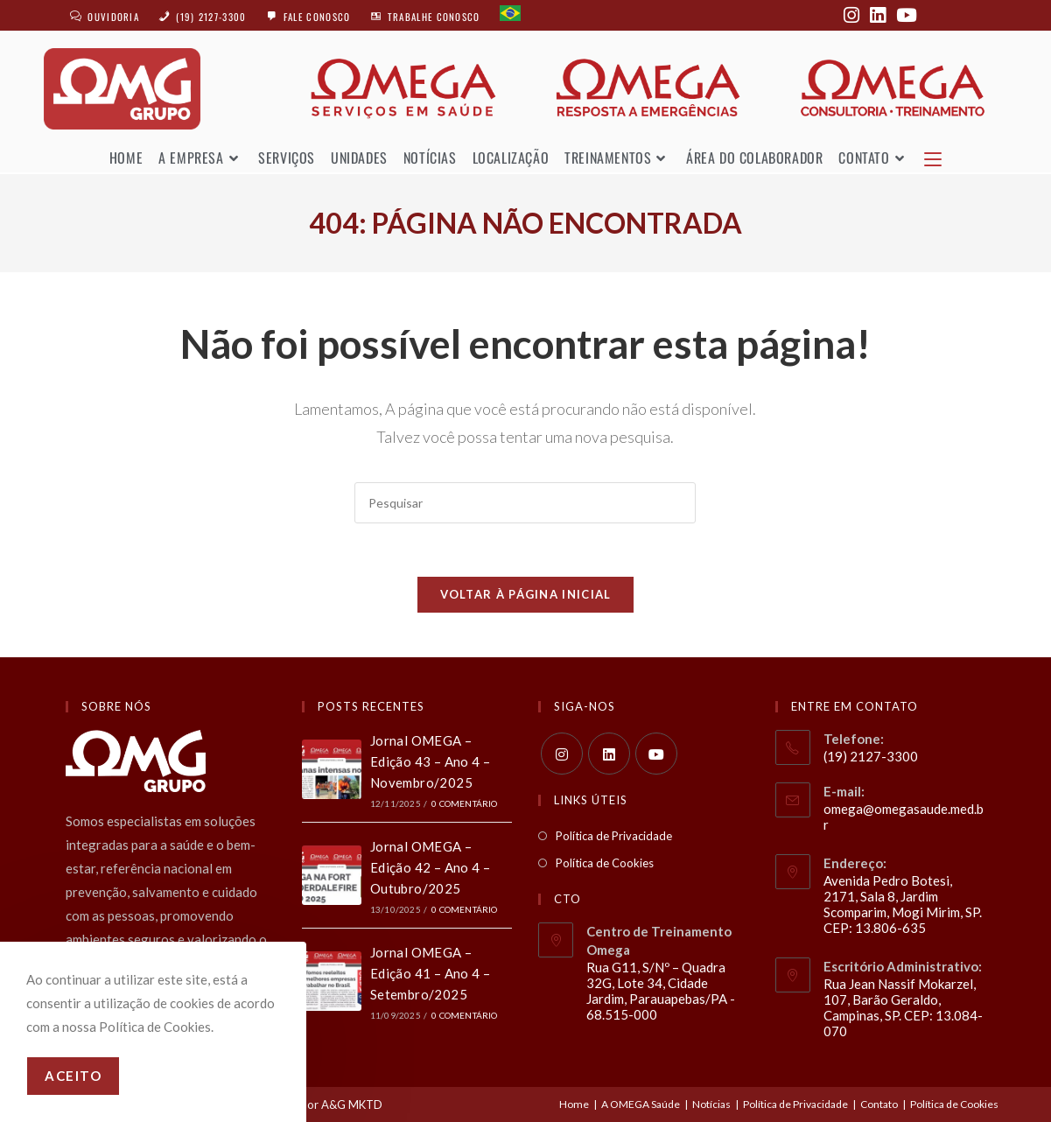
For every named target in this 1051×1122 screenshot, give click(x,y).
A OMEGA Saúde (640, 1102)
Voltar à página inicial (526, 593)
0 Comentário (464, 801)
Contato (879, 1102)
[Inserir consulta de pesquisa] (525, 501)
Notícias (711, 1102)
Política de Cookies (605, 861)
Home (574, 1102)
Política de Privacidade (614, 834)
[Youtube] (656, 752)
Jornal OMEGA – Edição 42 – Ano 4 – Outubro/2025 (430, 865)
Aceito (73, 1075)
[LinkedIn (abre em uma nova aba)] (878, 15)
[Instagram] (562, 752)
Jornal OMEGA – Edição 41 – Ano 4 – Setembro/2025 (430, 971)
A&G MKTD (351, 1103)
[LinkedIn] (609, 752)
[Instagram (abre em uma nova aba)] (851, 15)
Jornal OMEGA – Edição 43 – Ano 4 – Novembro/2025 (430, 760)
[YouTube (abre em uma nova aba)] (904, 15)
